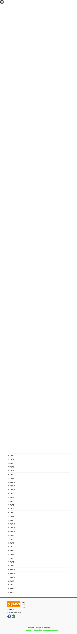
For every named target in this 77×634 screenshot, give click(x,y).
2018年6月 (11, 547)
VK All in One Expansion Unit (50, 630)
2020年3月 (11, 471)
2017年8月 (11, 585)
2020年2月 (11, 474)
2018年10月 (11, 531)
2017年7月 (11, 588)
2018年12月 (11, 524)
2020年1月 (11, 478)
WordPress (28, 630)
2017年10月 (11, 577)
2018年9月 (11, 535)
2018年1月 (11, 566)
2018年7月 (11, 543)
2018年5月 (11, 550)
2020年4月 (11, 467)
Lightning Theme (38, 630)
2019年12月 (11, 482)
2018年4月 (11, 554)
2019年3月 (11, 512)
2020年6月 (11, 459)
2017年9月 (11, 581)
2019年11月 (11, 486)
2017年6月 (11, 592)
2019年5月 (11, 509)
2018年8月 (11, 539)
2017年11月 (11, 573)
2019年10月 (11, 490)
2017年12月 (11, 569)
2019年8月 (11, 497)
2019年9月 (11, 493)
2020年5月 (11, 463)
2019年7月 (11, 501)
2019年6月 (11, 505)
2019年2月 (11, 516)
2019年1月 (11, 520)
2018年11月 (11, 528)
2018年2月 (11, 562)
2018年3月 (11, 558)
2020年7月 (11, 455)
